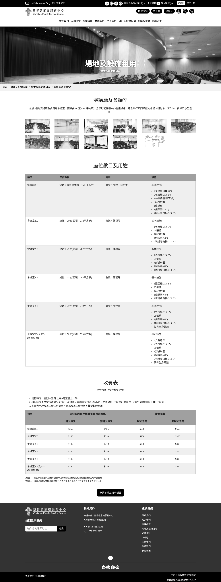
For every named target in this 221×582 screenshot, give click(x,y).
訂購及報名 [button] (144, 21)
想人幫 (156, 11)
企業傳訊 (146, 533)
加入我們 (146, 520)
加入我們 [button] (111, 21)
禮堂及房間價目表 (40, 87)
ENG (189, 3)
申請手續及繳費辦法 (110, 504)
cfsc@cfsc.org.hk (35, 3)
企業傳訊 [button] (88, 21)
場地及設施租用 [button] (127, 21)
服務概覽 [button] (76, 21)
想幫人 (169, 11)
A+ (172, 3)
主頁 (4, 87)
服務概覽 (146, 524)
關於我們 (146, 515)
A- (144, 3)
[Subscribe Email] (41, 528)
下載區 (145, 537)
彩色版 (181, 3)
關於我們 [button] (64, 21)
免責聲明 (29, 576)
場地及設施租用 (19, 87)
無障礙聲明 (40, 576)
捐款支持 (143, 11)
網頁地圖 (146, 551)
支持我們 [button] (100, 21)
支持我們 (146, 542)
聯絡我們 (157, 21)
